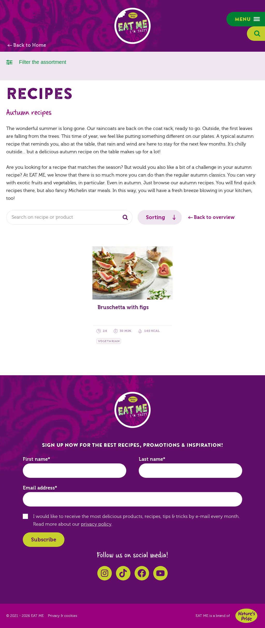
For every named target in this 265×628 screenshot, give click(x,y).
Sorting (155, 217)
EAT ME (132, 26)
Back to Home (29, 45)
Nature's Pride (246, 616)
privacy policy (96, 524)
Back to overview (214, 217)
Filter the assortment (36, 61)
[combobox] (69, 217)
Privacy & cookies (62, 616)
